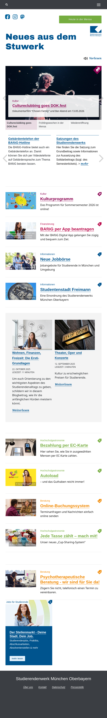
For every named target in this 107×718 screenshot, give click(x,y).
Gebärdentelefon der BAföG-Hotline (23, 137)
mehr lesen (17, 654)
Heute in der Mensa (80, 15)
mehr (84, 159)
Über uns (28, 683)
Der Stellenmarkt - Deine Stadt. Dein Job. (28, 630)
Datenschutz (58, 683)
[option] (53, 89)
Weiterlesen (20, 406)
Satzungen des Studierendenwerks (71, 137)
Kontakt (42, 683)
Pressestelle (77, 683)
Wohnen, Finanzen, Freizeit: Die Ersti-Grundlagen (26, 354)
